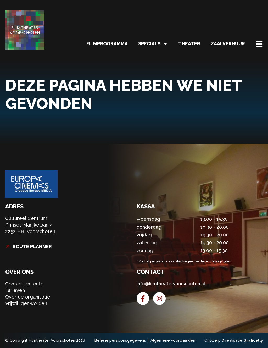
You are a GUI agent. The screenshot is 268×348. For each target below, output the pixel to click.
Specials (153, 44)
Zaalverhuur (228, 43)
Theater (189, 43)
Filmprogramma (107, 43)
